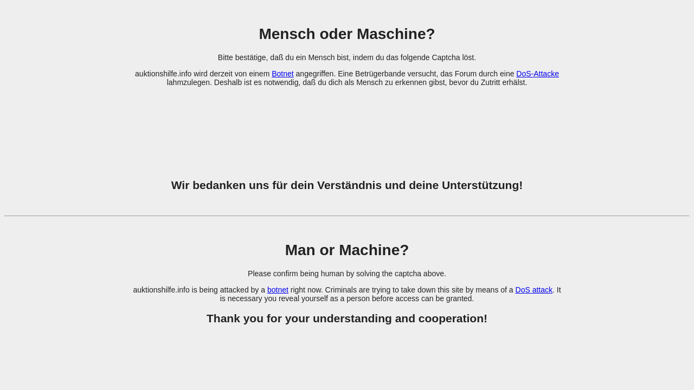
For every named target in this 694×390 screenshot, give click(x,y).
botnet (277, 289)
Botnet (282, 73)
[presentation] (347, 126)
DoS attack (534, 289)
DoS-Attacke (537, 73)
